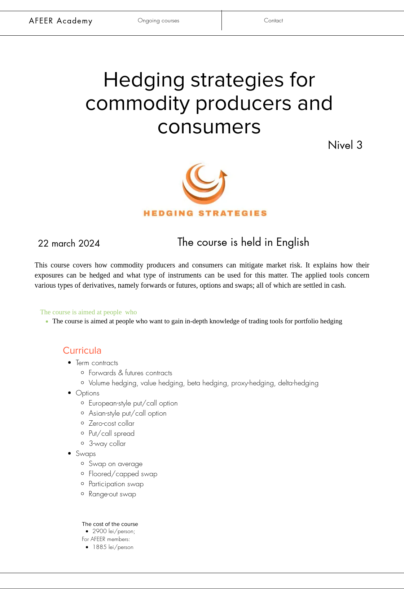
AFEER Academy (61, 21)
